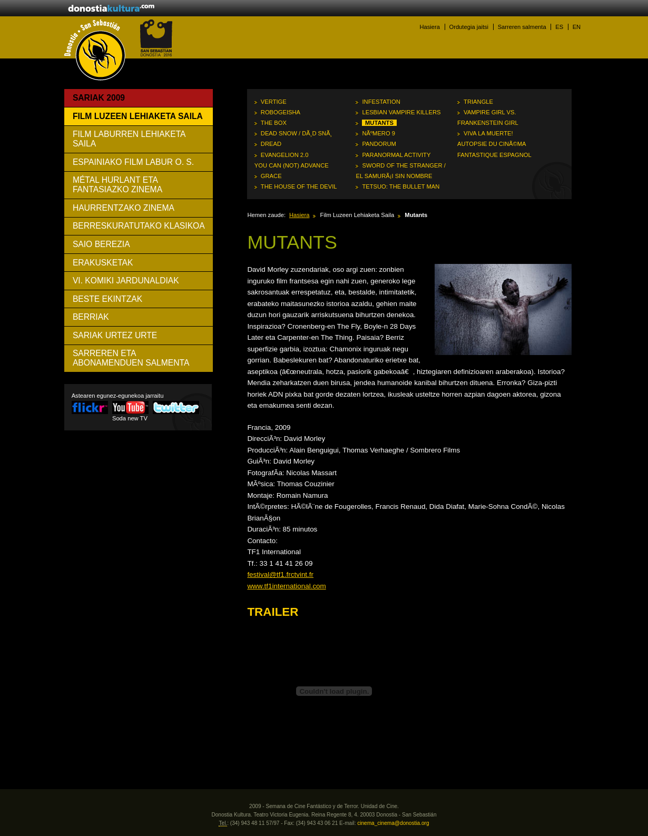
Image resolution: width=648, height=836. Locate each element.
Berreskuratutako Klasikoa (139, 225)
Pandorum (379, 144)
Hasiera (429, 27)
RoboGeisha (280, 112)
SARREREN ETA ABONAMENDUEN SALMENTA (131, 358)
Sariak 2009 (99, 97)
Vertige (274, 102)
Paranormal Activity (396, 155)
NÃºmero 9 (378, 133)
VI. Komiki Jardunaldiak (126, 280)
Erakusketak (103, 262)
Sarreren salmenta (522, 27)
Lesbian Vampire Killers (401, 112)
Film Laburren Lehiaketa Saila (129, 139)
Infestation (381, 102)
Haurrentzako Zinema (123, 207)
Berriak (91, 316)
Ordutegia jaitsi (468, 27)
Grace (271, 176)
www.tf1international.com (286, 586)
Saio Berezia (101, 244)
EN (577, 27)
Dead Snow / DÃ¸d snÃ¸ (296, 133)
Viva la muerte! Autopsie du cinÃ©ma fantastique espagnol (494, 144)
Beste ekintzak (107, 298)
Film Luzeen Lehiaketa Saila (138, 116)
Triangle (478, 102)
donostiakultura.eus (111, 9)
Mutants (379, 123)
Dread (271, 144)
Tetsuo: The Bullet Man (400, 186)
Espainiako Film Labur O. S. (133, 162)
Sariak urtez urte (115, 335)
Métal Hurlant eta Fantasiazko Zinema (117, 184)
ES (559, 27)
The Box (274, 123)
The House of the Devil (299, 186)
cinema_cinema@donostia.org (393, 823)
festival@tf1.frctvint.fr (280, 574)
